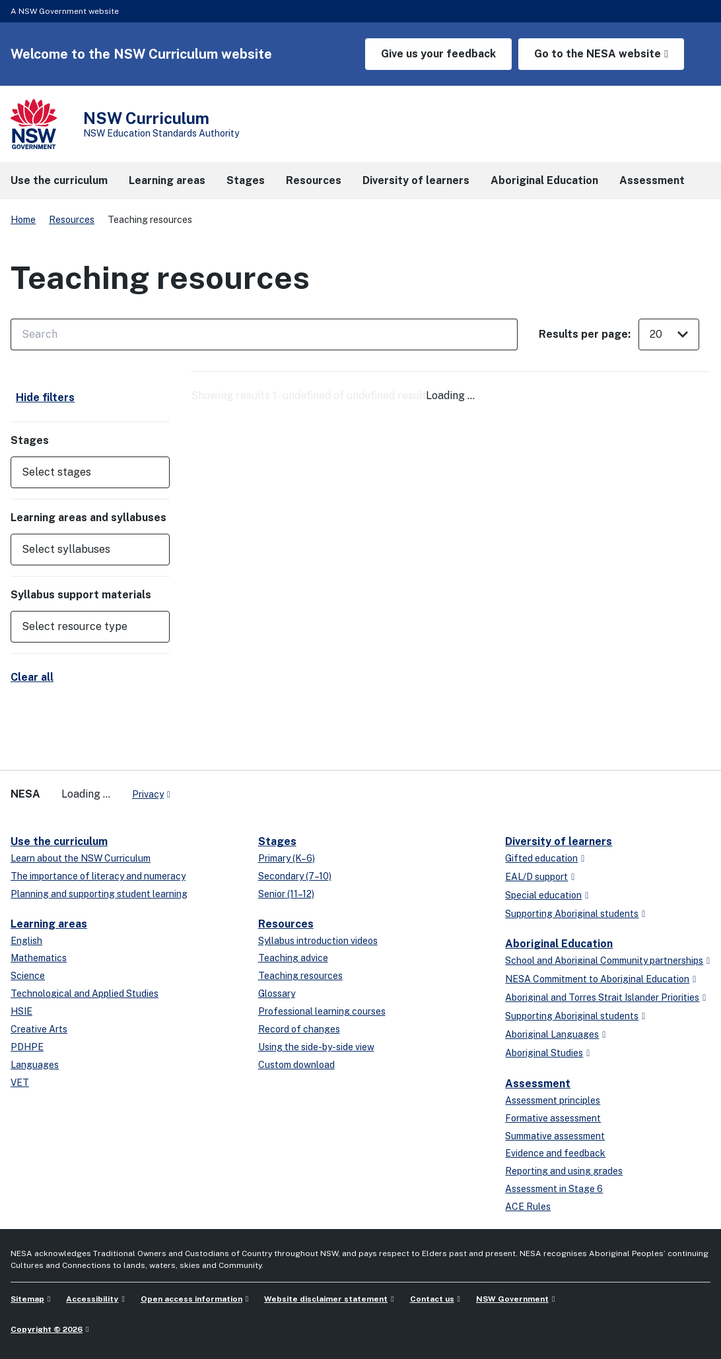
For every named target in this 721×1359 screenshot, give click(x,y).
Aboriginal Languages (552, 1034)
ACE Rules (528, 1206)
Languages (35, 1064)
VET (20, 1082)
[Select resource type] (81, 626)
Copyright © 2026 (47, 1329)
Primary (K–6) (286, 858)
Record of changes (299, 1029)
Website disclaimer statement (326, 1299)
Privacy (148, 794)
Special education (543, 895)
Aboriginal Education (559, 943)
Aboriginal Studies (544, 1053)
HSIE (21, 1011)
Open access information (191, 1299)
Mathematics (39, 958)
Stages (277, 841)
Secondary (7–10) (294, 876)
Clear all (32, 677)
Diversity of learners (558, 841)
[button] (90, 472)
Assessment (537, 1083)
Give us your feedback (438, 53)
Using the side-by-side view (316, 1047)
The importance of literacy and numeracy (98, 876)
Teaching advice (293, 958)
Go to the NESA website (597, 53)
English (26, 940)
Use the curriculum (59, 841)
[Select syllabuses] (81, 549)
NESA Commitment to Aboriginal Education (597, 979)
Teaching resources (300, 975)
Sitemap (27, 1299)
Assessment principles (552, 1100)
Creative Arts (39, 1029)
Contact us (432, 1299)
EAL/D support (536, 876)
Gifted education (541, 858)
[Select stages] (81, 472)
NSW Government (512, 1299)
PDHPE (27, 1047)
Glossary (276, 993)
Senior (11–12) (286, 894)
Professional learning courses (322, 1011)
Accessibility (92, 1299)
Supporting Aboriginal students (571, 913)
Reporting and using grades (564, 1171)
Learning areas (49, 924)
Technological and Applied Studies (84, 993)
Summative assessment (555, 1136)
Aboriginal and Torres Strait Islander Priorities (602, 997)
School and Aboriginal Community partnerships (604, 960)
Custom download (296, 1064)
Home (23, 219)
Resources (71, 219)
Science (28, 975)
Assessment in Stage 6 (554, 1189)
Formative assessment (553, 1118)
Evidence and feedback (555, 1153)
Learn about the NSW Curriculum (81, 858)
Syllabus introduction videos (318, 940)
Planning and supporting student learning (99, 894)
